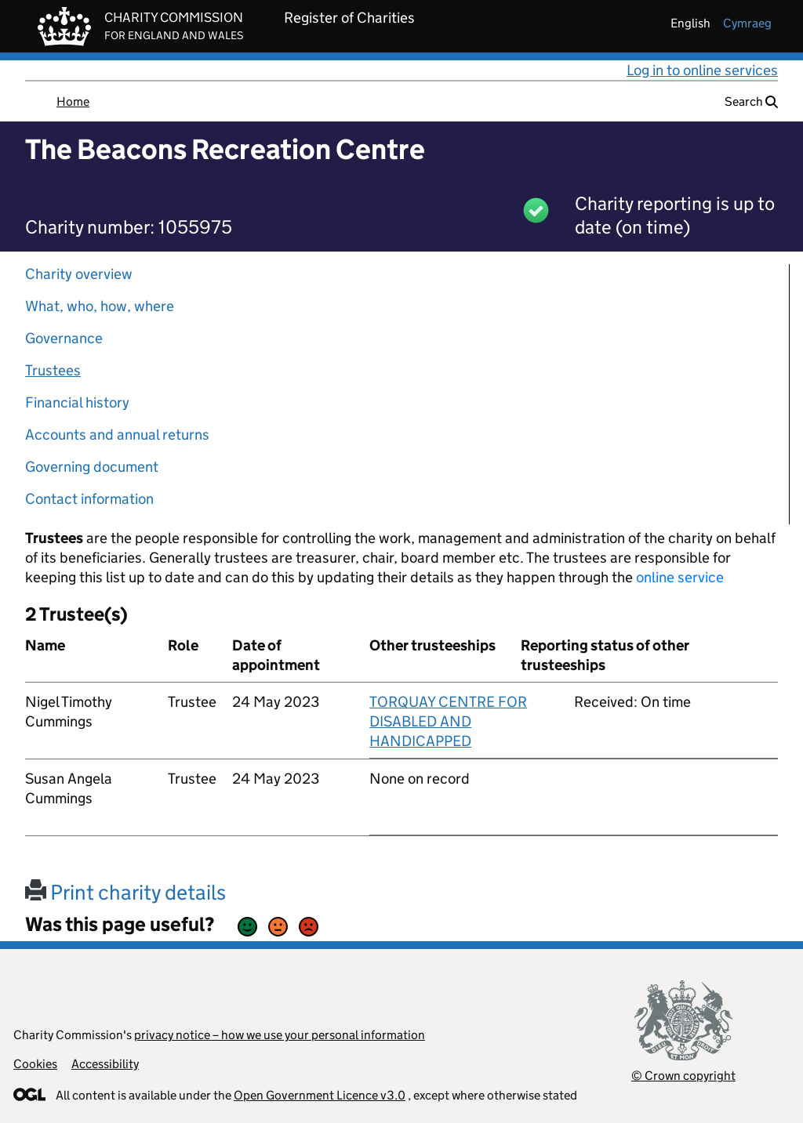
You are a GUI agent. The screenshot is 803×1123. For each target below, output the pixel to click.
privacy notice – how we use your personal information (279, 1034)
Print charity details (125, 892)
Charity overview (79, 274)
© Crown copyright (683, 1075)
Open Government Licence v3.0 (319, 1095)
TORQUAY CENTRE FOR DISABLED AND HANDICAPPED (448, 721)
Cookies (35, 1063)
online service (680, 577)
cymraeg (747, 23)
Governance (64, 338)
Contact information (89, 499)
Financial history (77, 402)
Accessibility (105, 1063)
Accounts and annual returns (117, 435)
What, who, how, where (99, 306)
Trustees (53, 370)
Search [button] (751, 101)
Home (72, 101)
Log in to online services (702, 70)
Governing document (91, 467)
